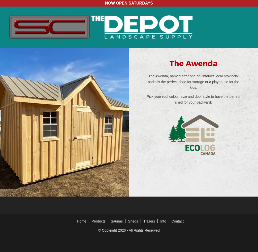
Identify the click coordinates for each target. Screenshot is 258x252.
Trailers (149, 221)
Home (81, 221)
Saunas (117, 221)
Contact (178, 221)
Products (99, 221)
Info (163, 221)
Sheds (133, 221)
